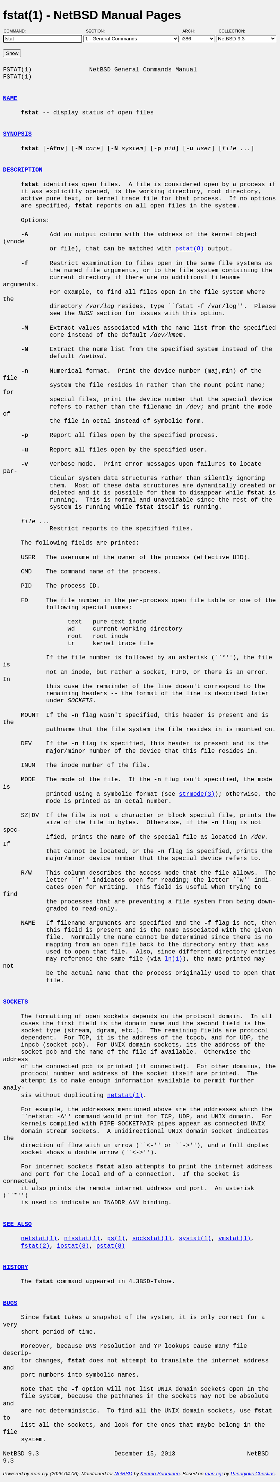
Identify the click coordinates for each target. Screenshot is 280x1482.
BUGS (10, 1303)
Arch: (191, 31)
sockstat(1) (152, 1239)
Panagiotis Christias (253, 1473)
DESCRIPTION (23, 170)
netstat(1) (125, 1095)
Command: (17, 31)
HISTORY (15, 1267)
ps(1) (116, 1239)
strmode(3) (197, 794)
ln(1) (173, 959)
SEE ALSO (17, 1224)
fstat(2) (35, 1246)
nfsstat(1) (82, 1239)
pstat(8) (189, 249)
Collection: (232, 31)
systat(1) (195, 1239)
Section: (97, 31)
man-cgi (213, 1473)
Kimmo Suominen (159, 1473)
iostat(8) (73, 1246)
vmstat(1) (234, 1239)
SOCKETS (15, 1002)
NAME (10, 99)
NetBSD (123, 1473)
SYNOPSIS (17, 134)
